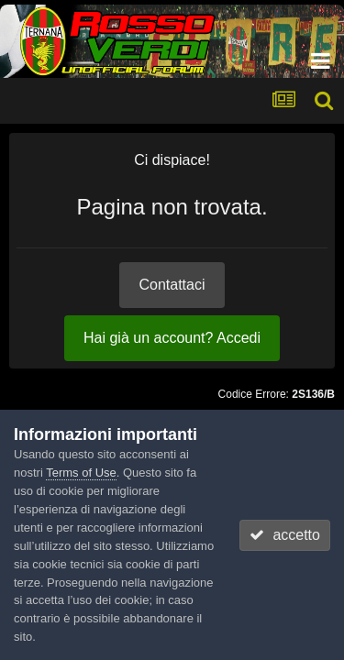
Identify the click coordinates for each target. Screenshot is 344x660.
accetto (284, 535)
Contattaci (172, 284)
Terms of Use (81, 472)
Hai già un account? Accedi (172, 338)
